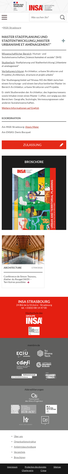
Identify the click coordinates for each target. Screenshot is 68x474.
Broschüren (19, 457)
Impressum (12, 467)
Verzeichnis (19, 452)
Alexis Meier (32, 126)
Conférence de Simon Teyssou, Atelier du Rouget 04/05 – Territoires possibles (20, 279)
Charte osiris (27, 470)
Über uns (18, 436)
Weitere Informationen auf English (20, 107)
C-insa (43, 470)
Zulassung (32, 145)
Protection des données (35, 467)
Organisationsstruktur (25, 441)
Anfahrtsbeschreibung (25, 446)
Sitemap (57, 467)
